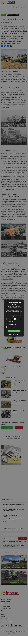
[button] (14, 315)
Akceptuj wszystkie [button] (14, 330)
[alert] (14, 318)
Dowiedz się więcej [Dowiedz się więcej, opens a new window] (16, 312)
